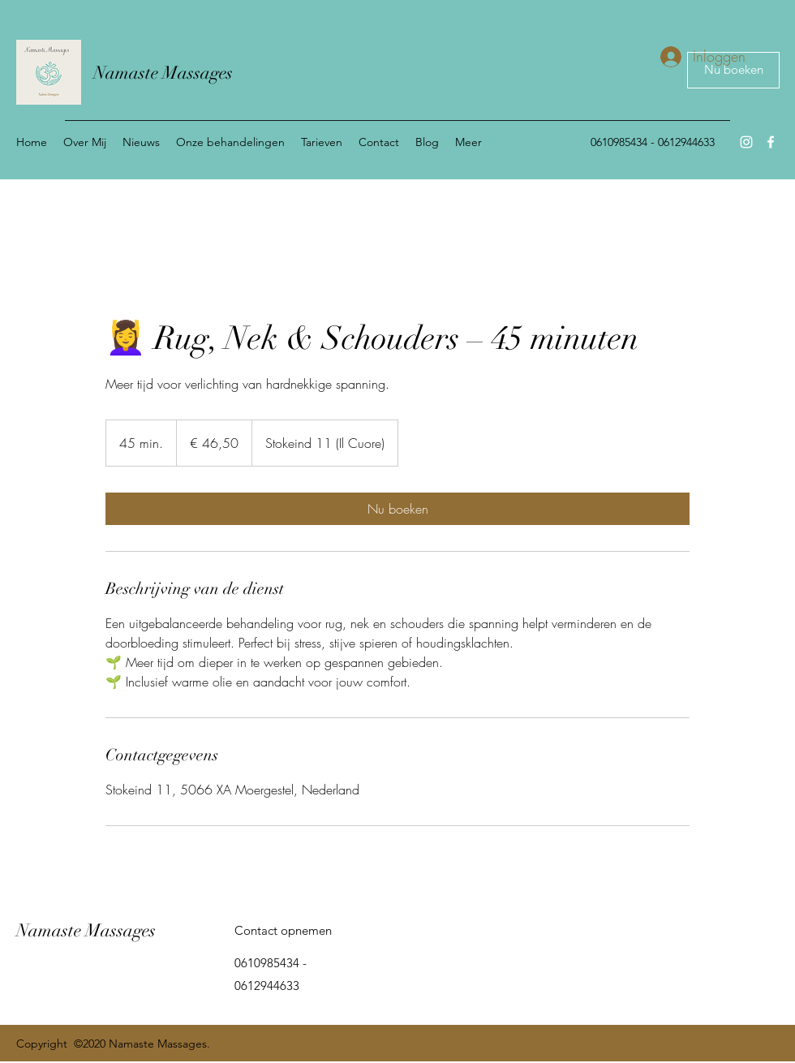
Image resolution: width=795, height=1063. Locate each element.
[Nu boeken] (733, 70)
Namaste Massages (163, 73)
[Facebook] (771, 142)
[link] (397, 509)
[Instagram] (746, 142)
